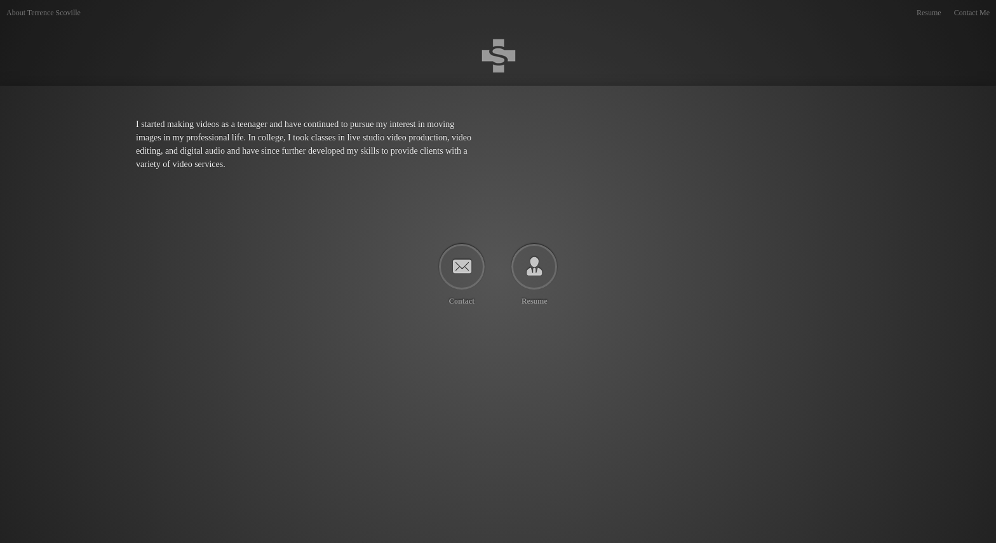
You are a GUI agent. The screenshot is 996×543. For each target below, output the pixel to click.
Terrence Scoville (180, 25)
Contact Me (972, 12)
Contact (461, 301)
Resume (929, 12)
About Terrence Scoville (43, 12)
